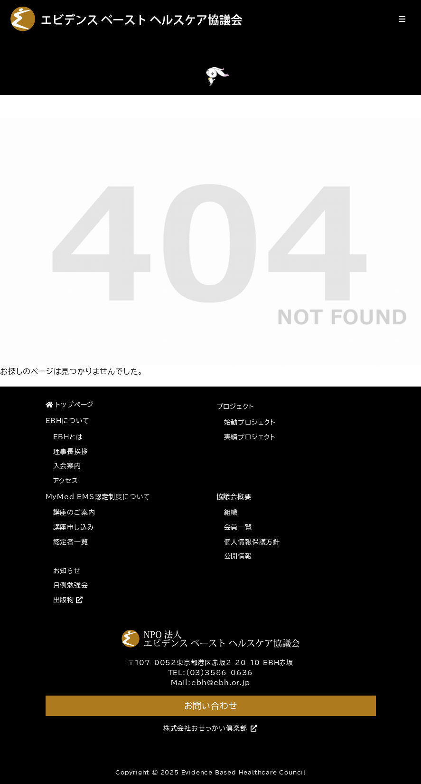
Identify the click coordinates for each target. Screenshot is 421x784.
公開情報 (238, 556)
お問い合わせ (210, 705)
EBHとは (68, 437)
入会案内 (67, 466)
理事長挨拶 (70, 451)
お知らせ (67, 571)
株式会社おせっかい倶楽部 (210, 728)
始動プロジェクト (250, 422)
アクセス (65, 480)
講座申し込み (73, 527)
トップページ (70, 404)
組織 (231, 512)
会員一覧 (238, 527)
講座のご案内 (74, 512)
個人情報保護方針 (252, 542)
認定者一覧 (70, 542)
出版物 (68, 600)
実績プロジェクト (250, 437)
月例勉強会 (70, 585)
